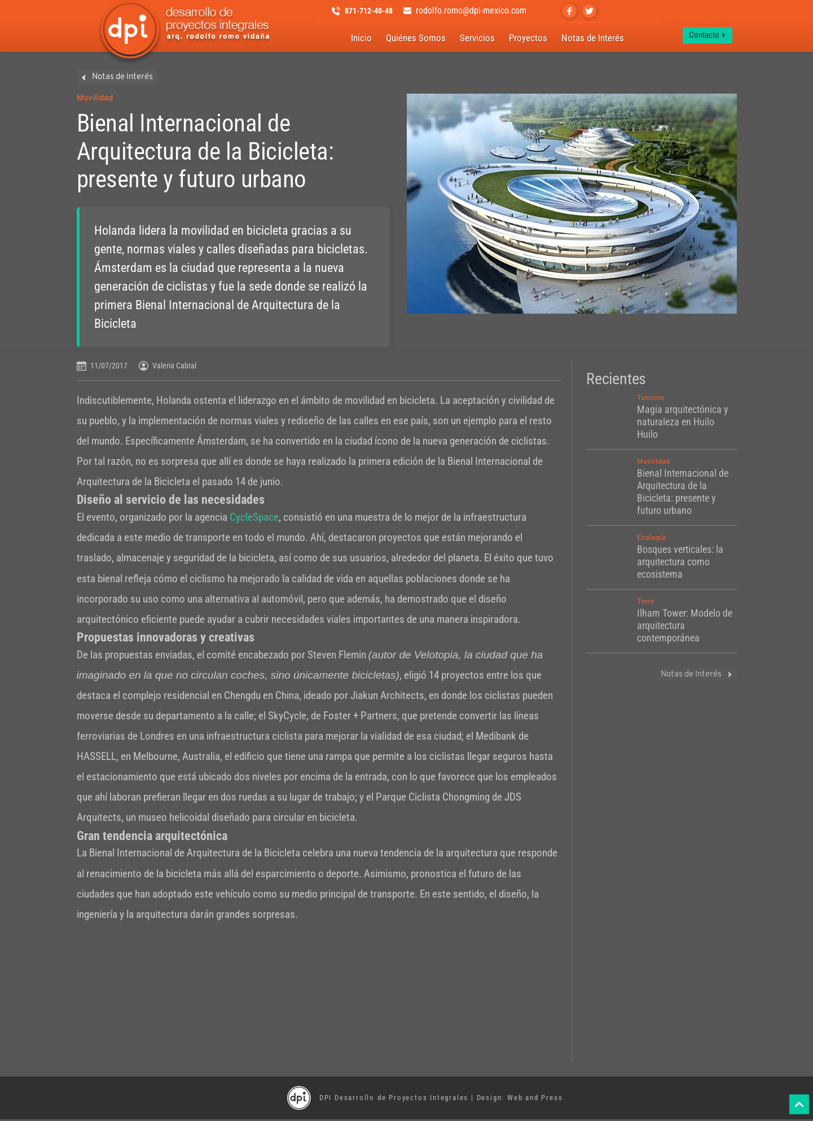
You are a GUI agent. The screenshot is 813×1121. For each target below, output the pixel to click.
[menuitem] (361, 39)
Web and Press (534, 1099)
